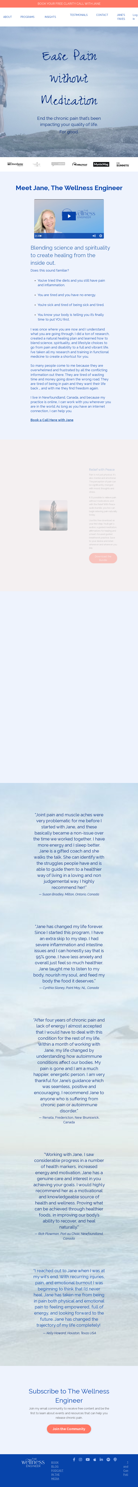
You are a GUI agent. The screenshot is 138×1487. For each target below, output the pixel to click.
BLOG (55, 1466)
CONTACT (102, 15)
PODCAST (57, 1470)
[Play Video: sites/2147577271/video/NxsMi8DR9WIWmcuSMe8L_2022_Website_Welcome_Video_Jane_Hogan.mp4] (69, 216)
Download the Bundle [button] (109, 550)
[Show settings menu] (100, 236)
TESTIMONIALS (79, 15)
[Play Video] (37, 236)
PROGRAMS (27, 16)
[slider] (68, 236)
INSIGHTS (50, 16)
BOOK (55, 1462)
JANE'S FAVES (121, 17)
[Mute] (93, 236)
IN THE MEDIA (55, 1476)
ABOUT (7, 16)
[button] (69, 1428)
